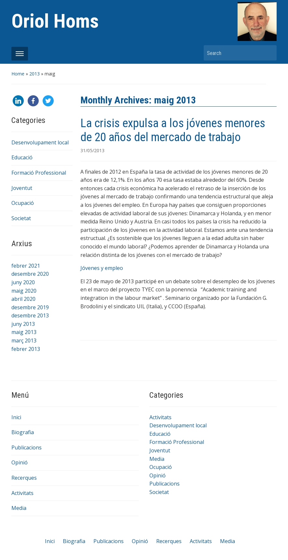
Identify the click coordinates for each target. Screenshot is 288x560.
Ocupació (22, 203)
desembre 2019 (30, 307)
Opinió (19, 462)
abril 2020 (23, 298)
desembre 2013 (30, 315)
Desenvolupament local (40, 142)
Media (18, 508)
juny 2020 (23, 282)
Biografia (22, 432)
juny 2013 (23, 323)
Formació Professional (38, 172)
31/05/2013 (92, 150)
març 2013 (23, 340)
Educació (22, 157)
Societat (21, 218)
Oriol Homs (55, 21)
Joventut (21, 188)
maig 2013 (23, 332)
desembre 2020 (30, 273)
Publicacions (26, 447)
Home (17, 74)
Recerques (24, 477)
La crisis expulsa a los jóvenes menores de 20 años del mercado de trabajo (172, 130)
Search (268, 53)
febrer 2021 (25, 265)
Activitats (22, 493)
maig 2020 (23, 290)
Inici (16, 417)
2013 (34, 74)
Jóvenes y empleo (101, 268)
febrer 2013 (25, 349)
